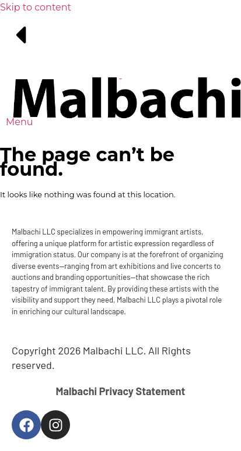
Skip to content (35, 7)
